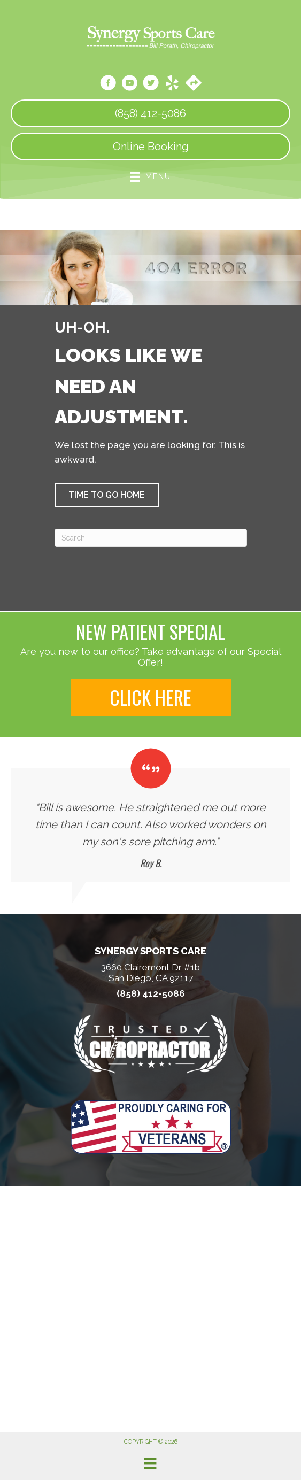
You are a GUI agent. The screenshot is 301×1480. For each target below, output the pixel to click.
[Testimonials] (150, 815)
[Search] (151, 538)
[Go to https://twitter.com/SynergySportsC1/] (151, 84)
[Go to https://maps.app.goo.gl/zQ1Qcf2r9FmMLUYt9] (194, 84)
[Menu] (150, 1463)
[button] (107, 495)
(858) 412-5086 (151, 994)
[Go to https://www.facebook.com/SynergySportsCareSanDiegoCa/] (108, 84)
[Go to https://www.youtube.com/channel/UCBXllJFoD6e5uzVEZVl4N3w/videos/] (129, 84)
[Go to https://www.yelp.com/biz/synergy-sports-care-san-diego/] (172, 84)
